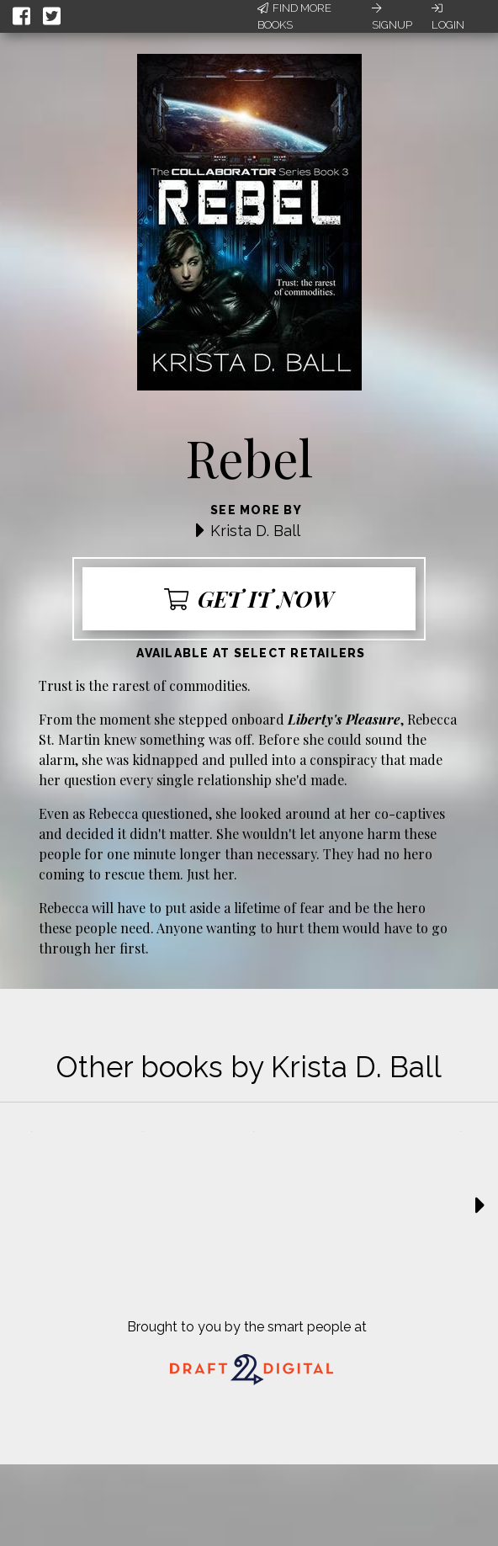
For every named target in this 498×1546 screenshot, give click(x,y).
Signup (392, 17)
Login (448, 17)
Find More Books (294, 16)
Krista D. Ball (255, 530)
